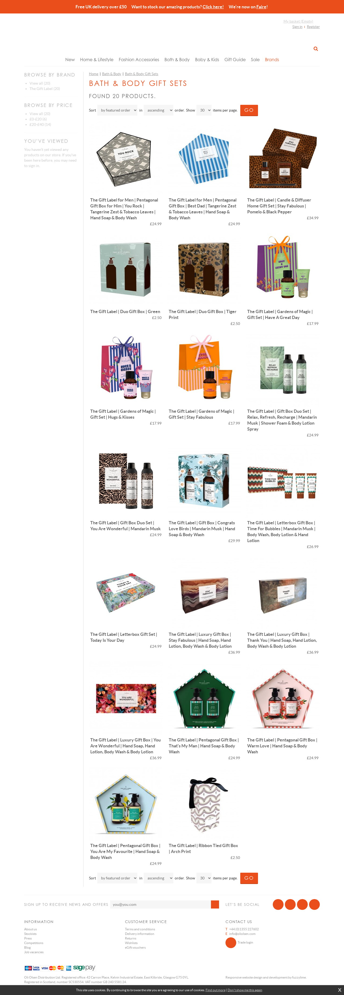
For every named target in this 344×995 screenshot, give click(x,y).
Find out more (215, 990)
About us (30, 929)
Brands (272, 59)
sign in (33, 166)
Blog (27, 947)
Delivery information (139, 933)
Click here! (213, 6)
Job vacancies (34, 952)
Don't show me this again (245, 990)
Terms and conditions (140, 929)
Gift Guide (235, 59)
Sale (255, 59)
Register (313, 27)
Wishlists (131, 943)
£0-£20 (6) (38, 119)
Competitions (33, 943)
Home (93, 74)
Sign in (297, 27)
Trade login (239, 942)
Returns (130, 938)
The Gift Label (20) (45, 88)
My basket (298, 21)
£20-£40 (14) (40, 124)
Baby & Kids (207, 59)
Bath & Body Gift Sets (141, 74)
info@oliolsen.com (242, 933)
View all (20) (40, 83)
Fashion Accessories (139, 59)
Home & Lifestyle (96, 59)
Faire (261, 6)
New (70, 59)
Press (28, 938)
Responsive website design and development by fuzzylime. (266, 977)
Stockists (30, 933)
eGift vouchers (135, 947)
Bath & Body (177, 59)
